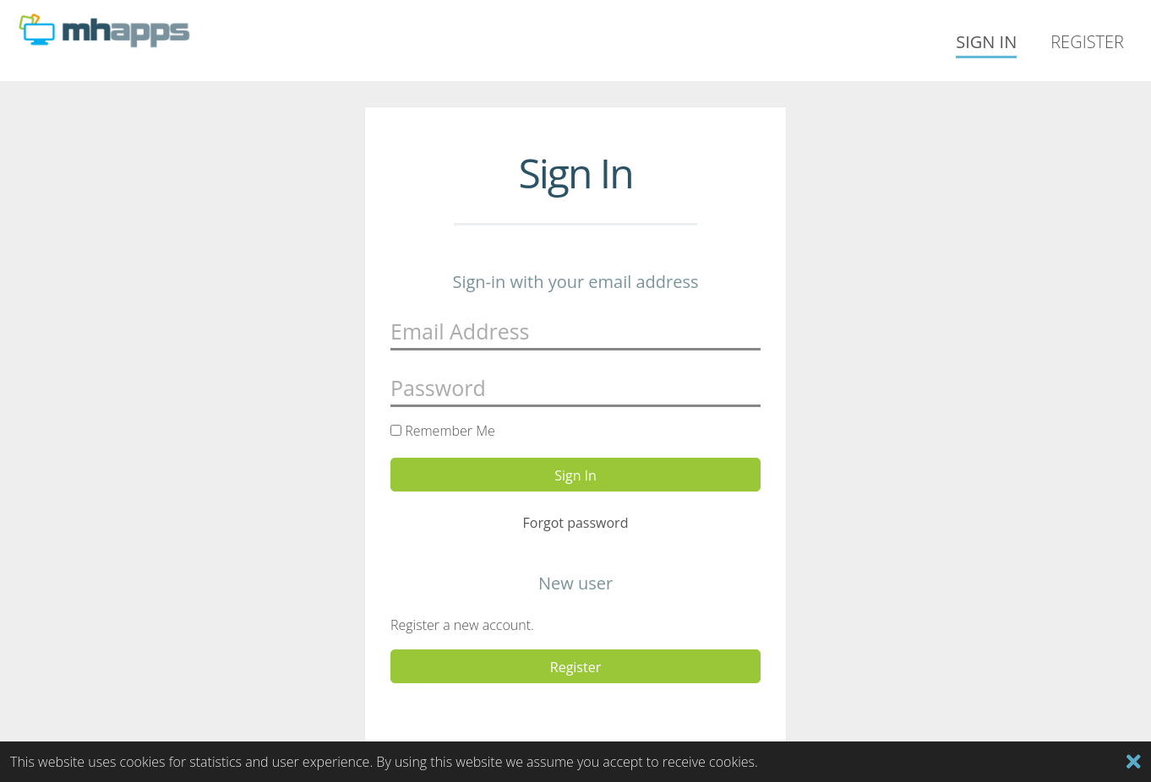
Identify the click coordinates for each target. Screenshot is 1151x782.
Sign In (986, 41)
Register (1087, 41)
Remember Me (442, 430)
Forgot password (576, 522)
